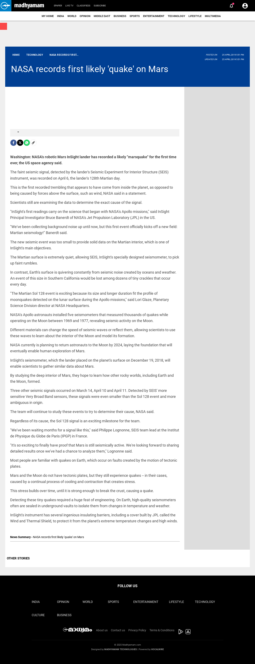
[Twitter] (20, 142)
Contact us (118, 630)
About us (102, 630)
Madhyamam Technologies (120, 649)
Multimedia (213, 16)
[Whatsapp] (26, 142)
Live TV (69, 5)
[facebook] (13, 142)
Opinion (85, 16)
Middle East (102, 16)
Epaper (58, 5)
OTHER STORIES (18, 558)
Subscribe (100, 5)
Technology (176, 16)
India (60, 16)
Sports (135, 16)
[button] (5, 5)
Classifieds (83, 5)
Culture (38, 615)
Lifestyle (195, 16)
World (71, 16)
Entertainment (153, 16)
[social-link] (33, 142)
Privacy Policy (137, 630)
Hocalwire (157, 649)
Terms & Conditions (161, 630)
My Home (48, 16)
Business (120, 16)
